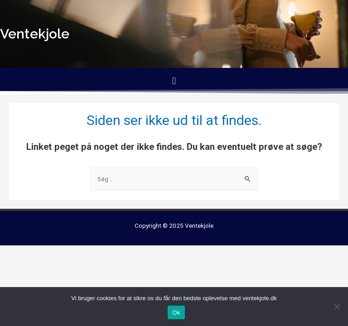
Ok (176, 312)
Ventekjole (199, 225)
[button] (174, 80)
